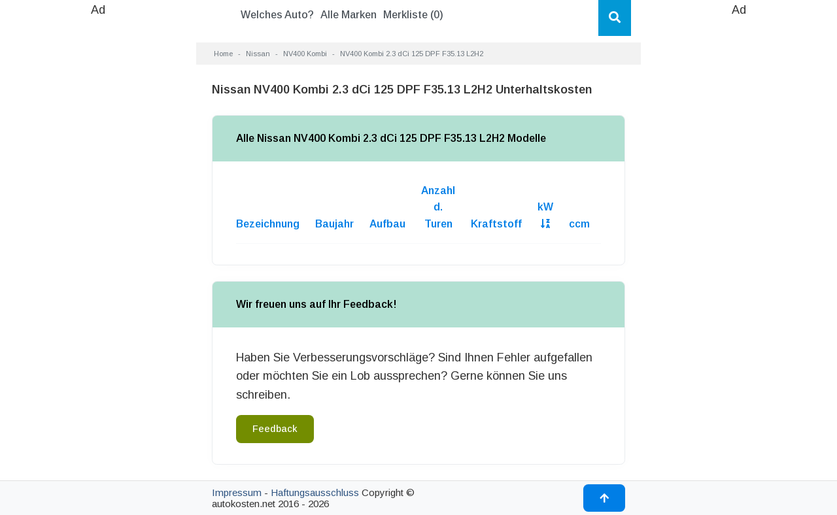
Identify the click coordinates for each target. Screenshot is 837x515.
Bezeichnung (267, 223)
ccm (579, 223)
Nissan (258, 54)
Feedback (275, 429)
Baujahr (334, 223)
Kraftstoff (496, 223)
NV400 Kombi (305, 54)
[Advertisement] (98, 216)
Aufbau (387, 223)
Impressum (237, 492)
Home (223, 54)
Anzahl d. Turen (438, 207)
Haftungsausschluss (315, 492)
